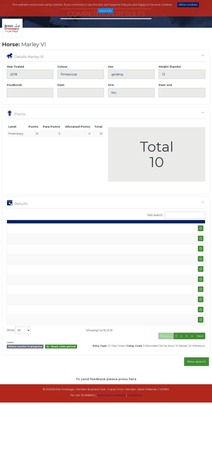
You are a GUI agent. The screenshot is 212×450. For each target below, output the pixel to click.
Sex (110, 66)
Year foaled (15, 66)
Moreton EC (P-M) (38, 235)
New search (196, 409)
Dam (60, 85)
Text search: (176, 215)
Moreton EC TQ (37, 320)
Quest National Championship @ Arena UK (38, 253)
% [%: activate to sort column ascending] (133, 227)
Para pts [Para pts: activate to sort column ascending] (174, 225)
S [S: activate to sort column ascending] (108, 227)
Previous (166, 383)
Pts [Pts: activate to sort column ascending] (160, 227)
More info (105, 10)
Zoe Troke (68, 235)
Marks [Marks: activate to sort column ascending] (120, 227)
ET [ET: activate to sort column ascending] (186, 227)
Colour (62, 66)
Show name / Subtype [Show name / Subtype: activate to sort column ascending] (36, 225)
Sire (111, 85)
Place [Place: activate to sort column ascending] (147, 227)
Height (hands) (170, 66)
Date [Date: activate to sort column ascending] (12, 227)
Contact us (134, 443)
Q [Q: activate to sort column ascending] (98, 227)
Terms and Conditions (111, 443)
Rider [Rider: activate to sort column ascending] (65, 227)
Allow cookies (188, 4)
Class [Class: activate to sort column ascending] (86, 227)
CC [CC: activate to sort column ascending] (198, 227)
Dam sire (165, 85)
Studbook (14, 85)
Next (200, 383)
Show (18, 378)
